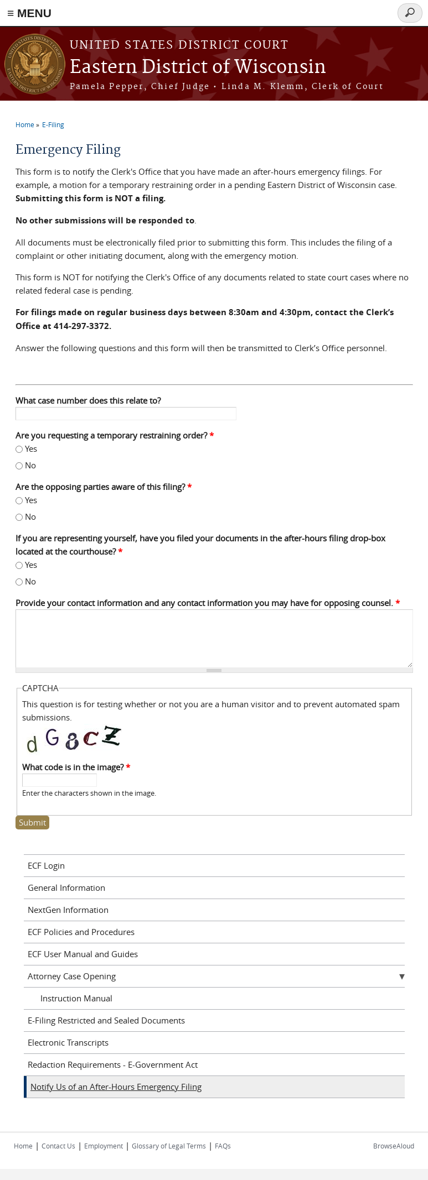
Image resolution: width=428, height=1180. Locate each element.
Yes (31, 448)
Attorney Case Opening (72, 975)
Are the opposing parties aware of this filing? (104, 486)
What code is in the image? (76, 766)
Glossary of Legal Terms (169, 1145)
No (30, 465)
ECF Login (46, 865)
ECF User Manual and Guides (83, 953)
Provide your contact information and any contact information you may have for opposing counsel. (208, 602)
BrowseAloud (393, 1145)
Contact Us (58, 1145)
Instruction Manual (76, 998)
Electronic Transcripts (68, 1042)
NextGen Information (68, 909)
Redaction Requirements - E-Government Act (113, 1064)
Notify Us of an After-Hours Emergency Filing (116, 1086)
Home (25, 124)
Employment (103, 1145)
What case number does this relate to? (88, 400)
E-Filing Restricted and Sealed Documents (106, 1020)
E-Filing (53, 124)
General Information (66, 887)
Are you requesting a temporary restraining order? (115, 435)
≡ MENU (29, 13)
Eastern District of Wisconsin (198, 67)
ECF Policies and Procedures (81, 931)
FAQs (223, 1145)
